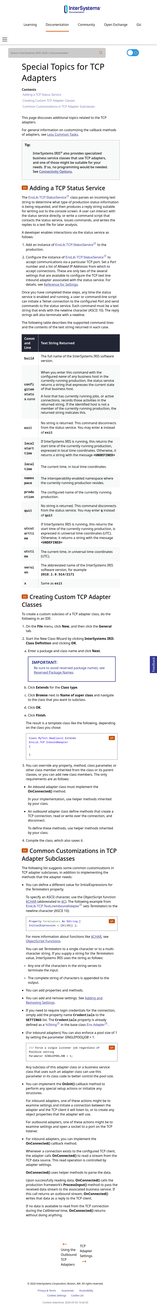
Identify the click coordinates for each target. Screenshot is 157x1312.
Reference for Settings (61, 284)
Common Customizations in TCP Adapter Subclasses (58, 106)
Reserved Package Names (53, 672)
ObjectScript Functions (43, 941)
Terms (52, 1290)
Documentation (57, 25)
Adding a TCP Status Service (41, 94)
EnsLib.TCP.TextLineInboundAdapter (54, 906)
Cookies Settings (56, 1295)
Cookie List (77, 1295)
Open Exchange (116, 25)
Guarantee (68, 1290)
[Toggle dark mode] (133, 52)
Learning (30, 25)
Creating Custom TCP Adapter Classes (48, 100)
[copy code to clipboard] (112, 738)
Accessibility (86, 1290)
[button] (25, 188)
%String (52, 1025)
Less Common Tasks (62, 134)
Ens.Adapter (97, 1025)
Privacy (42, 1290)
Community (86, 25)
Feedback (153, 664)
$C (63, 901)
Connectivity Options (55, 171)
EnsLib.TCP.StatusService (48, 197)
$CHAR (31, 901)
